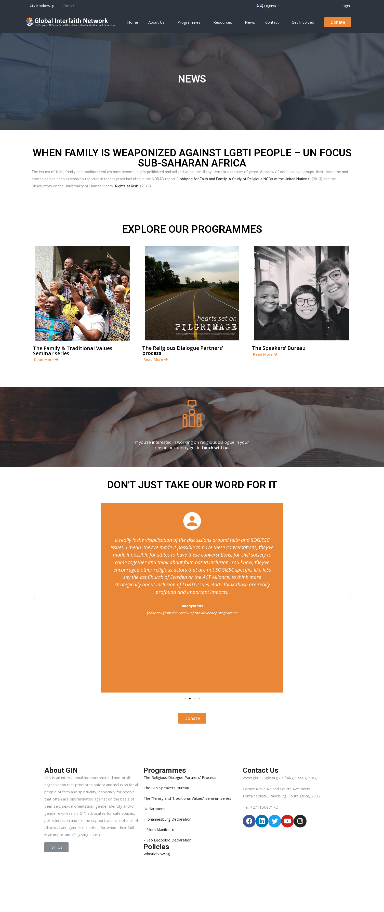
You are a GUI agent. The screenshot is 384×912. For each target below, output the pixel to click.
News (250, 22)
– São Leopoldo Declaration (167, 839)
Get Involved (304, 22)
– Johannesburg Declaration (167, 819)
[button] (345, 6)
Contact (273, 22)
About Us (157, 22)
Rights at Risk (126, 186)
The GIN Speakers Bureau (166, 787)
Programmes (190, 22)
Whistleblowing (156, 853)
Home (132, 22)
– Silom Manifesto (158, 829)
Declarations (154, 808)
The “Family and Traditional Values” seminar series (187, 798)
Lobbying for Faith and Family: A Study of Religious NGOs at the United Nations (243, 179)
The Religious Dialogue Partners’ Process (179, 777)
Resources (224, 22)
